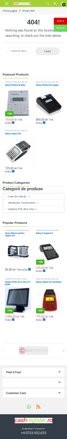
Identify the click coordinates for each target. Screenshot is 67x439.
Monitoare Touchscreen (19, 202)
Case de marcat (12, 81)
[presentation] (63, 351)
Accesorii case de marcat (16, 230)
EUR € (59, 21)
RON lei (59, 28)
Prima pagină (10, 10)
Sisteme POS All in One (18, 209)
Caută (47, 51)
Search (48, 3)
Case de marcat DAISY (16, 82)
